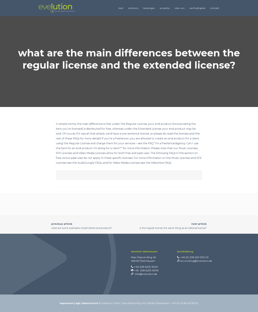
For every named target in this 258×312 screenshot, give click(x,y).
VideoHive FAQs (161, 162)
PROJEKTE (165, 8)
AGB (77, 303)
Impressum (66, 303)
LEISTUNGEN (149, 8)
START (120, 8)
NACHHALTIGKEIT (197, 8)
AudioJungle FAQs (89, 162)
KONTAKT (214, 8)
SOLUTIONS (133, 8)
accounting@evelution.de (194, 260)
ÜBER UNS (179, 8)
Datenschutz (90, 303)
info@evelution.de (144, 274)
